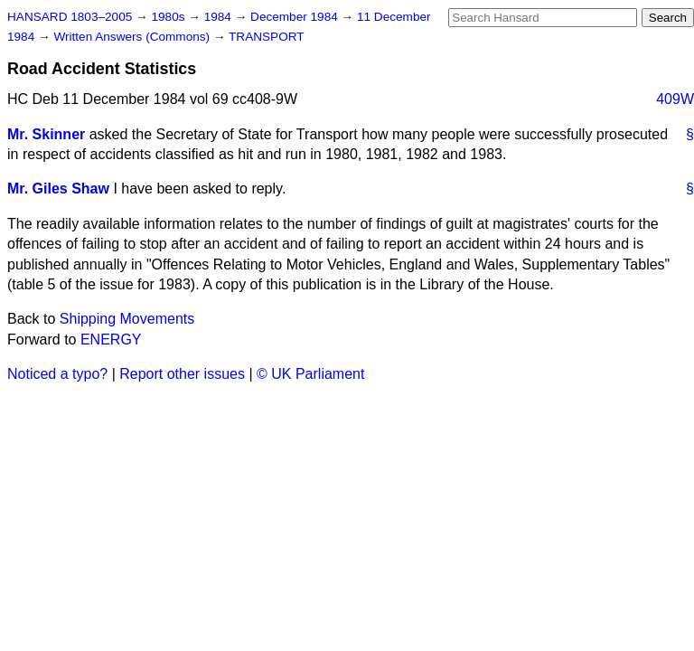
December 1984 (296, 17)
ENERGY (111, 339)
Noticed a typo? (57, 374)
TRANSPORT (267, 36)
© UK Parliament (310, 374)
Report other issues (182, 374)
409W (675, 99)
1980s (169, 17)
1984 (219, 17)
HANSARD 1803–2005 (69, 17)
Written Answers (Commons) (133, 36)
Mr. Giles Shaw (58, 188)
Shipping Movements (127, 318)
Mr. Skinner (46, 134)
